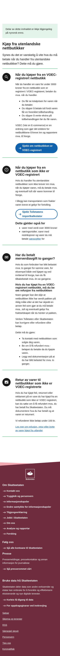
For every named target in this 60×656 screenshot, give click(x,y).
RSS (4, 625)
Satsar (5, 613)
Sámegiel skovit (10, 631)
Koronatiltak (8, 649)
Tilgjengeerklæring (17, 512)
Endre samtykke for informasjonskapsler (29, 507)
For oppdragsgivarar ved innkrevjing (27, 605)
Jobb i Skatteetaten (17, 517)
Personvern (8, 637)
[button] (36, 148)
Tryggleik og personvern (20, 496)
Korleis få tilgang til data (20, 599)
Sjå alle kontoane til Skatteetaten (24, 548)
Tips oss (6, 643)
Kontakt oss (13, 491)
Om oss (11, 523)
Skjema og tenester (12, 619)
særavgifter (35, 238)
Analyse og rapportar (18, 528)
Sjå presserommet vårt (19, 569)
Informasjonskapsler (18, 501)
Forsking (11, 533)
